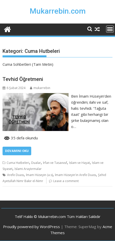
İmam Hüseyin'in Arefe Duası (75, 175)
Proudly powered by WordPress (31, 226)
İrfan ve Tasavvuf (55, 163)
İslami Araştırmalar (28, 169)
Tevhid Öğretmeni (23, 79)
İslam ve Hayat (79, 163)
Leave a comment (66, 181)
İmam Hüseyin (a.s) (39, 175)
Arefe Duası (15, 175)
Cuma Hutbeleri (18, 163)
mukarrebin (40, 88)
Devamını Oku (17, 151)
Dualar (36, 163)
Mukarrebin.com (58, 11)
